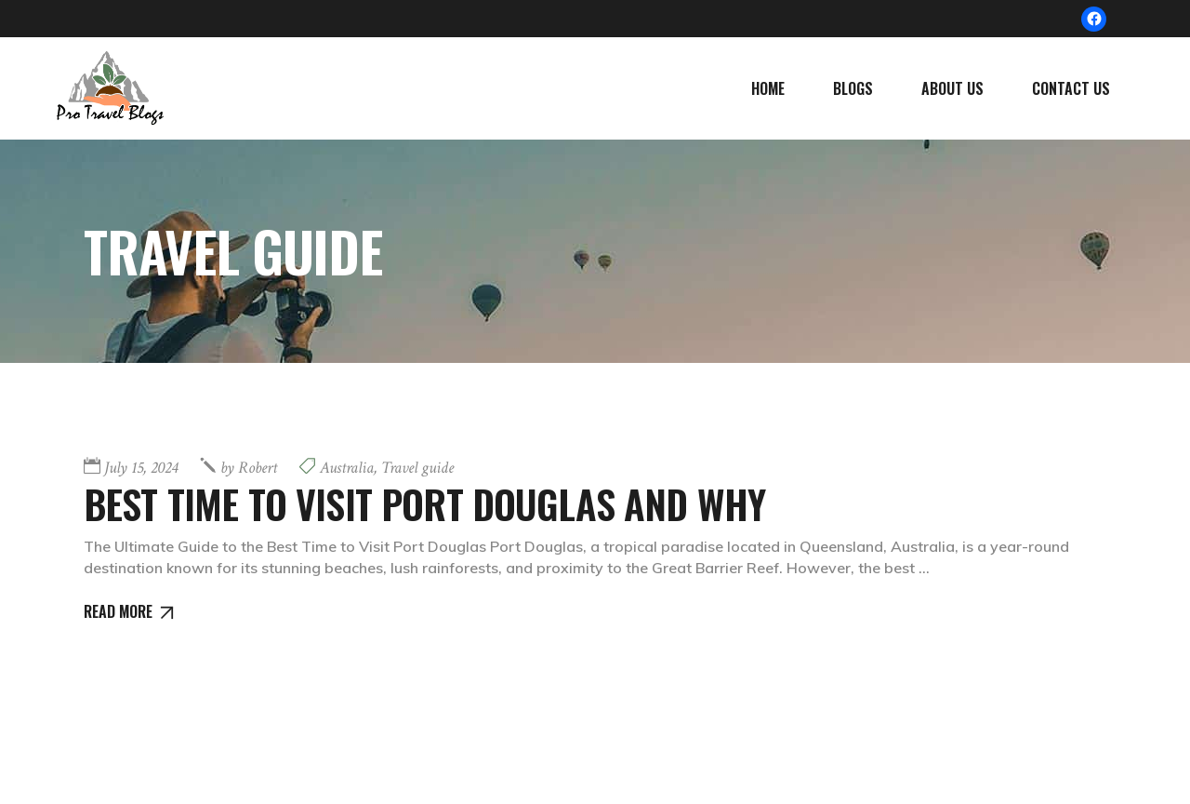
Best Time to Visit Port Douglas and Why (424, 503)
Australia (347, 467)
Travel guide (417, 467)
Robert (248, 467)
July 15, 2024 (141, 467)
